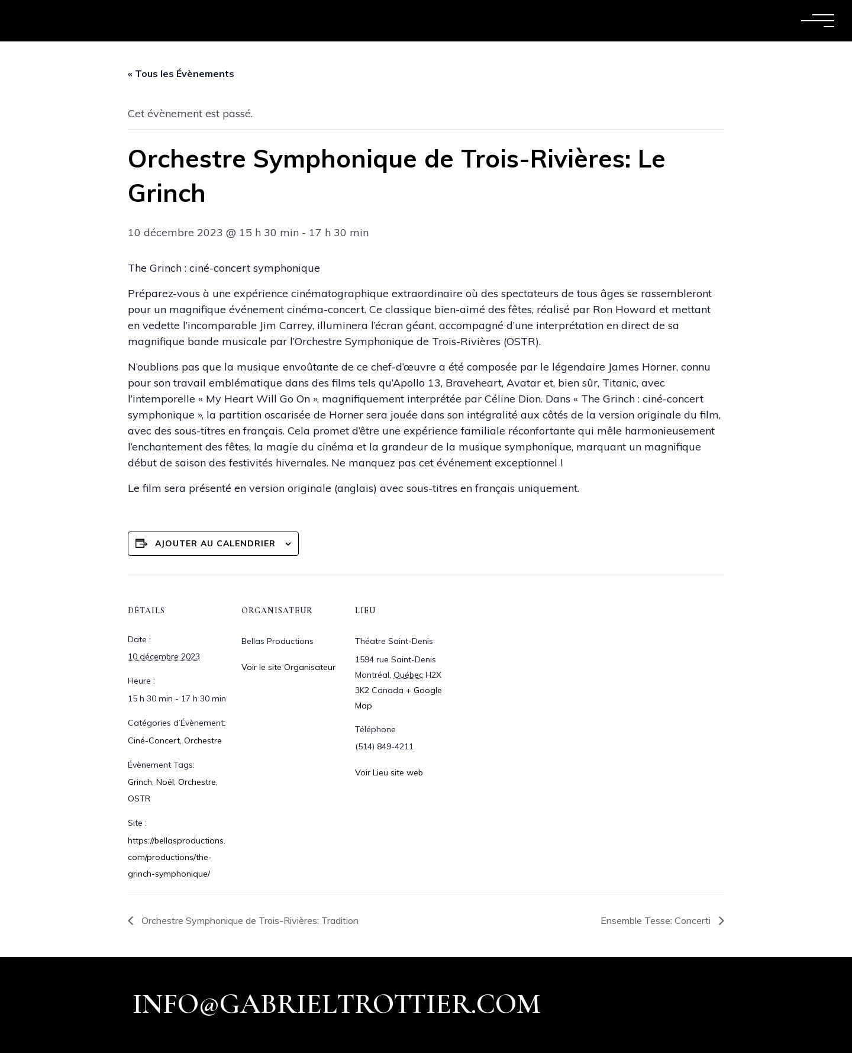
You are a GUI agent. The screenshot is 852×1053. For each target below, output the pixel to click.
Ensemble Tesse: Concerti (657, 920)
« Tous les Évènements (181, 73)
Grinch (140, 782)
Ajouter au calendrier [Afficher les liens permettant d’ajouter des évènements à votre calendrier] (215, 543)
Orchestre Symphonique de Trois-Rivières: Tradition (249, 920)
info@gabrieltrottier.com (337, 1004)
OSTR (139, 798)
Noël (165, 782)
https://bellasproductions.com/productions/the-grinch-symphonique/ (176, 857)
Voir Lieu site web (389, 772)
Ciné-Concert (154, 740)
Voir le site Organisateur (288, 667)
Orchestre (203, 740)
